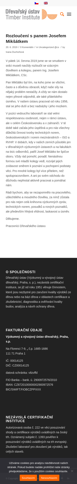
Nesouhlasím (49, 477)
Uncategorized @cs (49, 47)
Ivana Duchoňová (15, 52)
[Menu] (69, 14)
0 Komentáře (26, 47)
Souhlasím (28, 477)
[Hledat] (60, 14)
